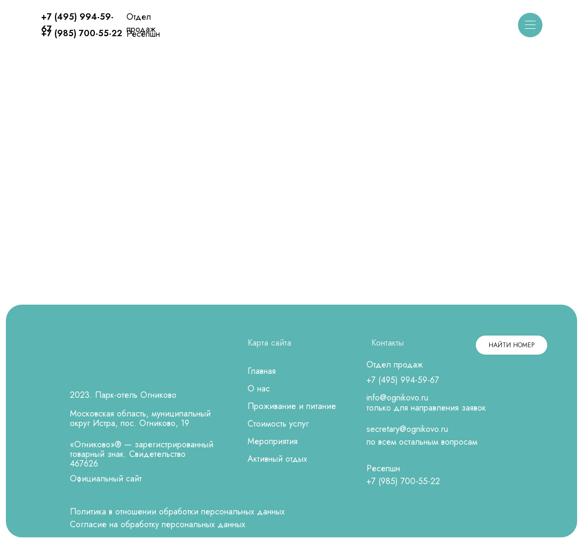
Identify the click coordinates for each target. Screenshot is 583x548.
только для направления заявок (426, 408)
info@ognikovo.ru (397, 397)
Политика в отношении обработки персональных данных (177, 511)
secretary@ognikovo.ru (407, 429)
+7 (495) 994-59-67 (402, 380)
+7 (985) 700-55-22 (81, 33)
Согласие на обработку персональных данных (157, 524)
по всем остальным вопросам (421, 442)
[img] (292, 26)
